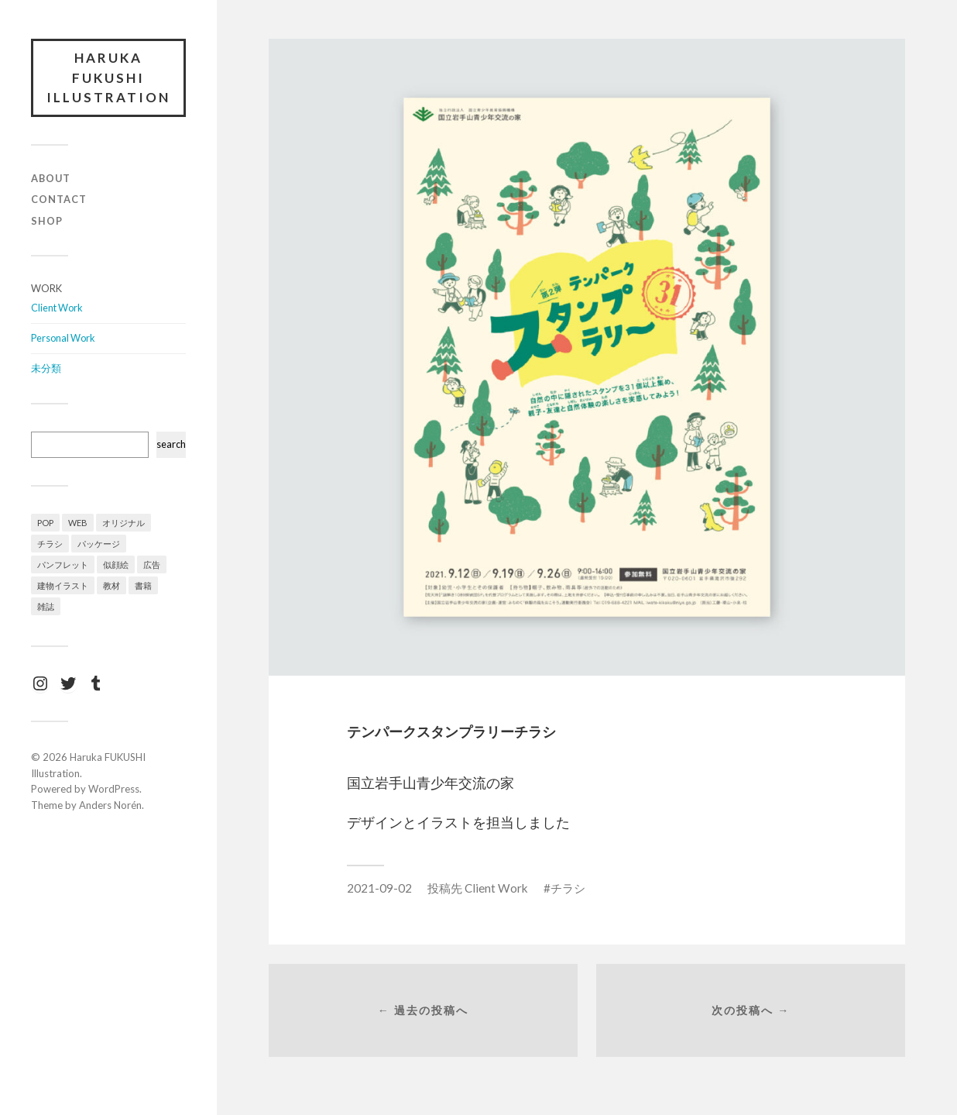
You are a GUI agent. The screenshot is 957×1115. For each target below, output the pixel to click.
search (171, 444)
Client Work (57, 307)
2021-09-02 (379, 888)
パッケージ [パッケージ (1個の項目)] (98, 544)
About (50, 178)
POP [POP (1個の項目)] (45, 523)
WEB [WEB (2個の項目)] (77, 523)
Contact (59, 199)
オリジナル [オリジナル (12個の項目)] (123, 523)
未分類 (46, 368)
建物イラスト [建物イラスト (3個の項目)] (62, 585)
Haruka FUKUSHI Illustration (108, 77)
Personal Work (63, 338)
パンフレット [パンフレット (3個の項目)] (62, 564)
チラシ (568, 888)
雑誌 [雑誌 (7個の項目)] (45, 606)
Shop (47, 221)
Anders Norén (110, 805)
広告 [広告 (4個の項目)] (151, 564)
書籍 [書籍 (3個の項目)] (143, 585)
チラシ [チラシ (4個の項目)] (50, 544)
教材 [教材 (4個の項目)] (111, 585)
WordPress (113, 789)
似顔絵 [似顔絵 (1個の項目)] (116, 564)
